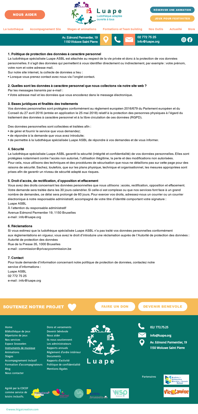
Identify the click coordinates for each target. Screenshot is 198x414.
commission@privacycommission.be (45, 249)
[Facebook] (189, 39)
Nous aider (53, 335)
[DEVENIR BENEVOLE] (162, 306)
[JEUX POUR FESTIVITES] (172, 18)
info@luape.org (148, 41)
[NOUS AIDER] (25, 14)
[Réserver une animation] (172, 10)
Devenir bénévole (57, 331)
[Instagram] (183, 39)
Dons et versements (59, 327)
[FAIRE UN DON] (115, 306)
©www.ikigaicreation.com (22, 409)
